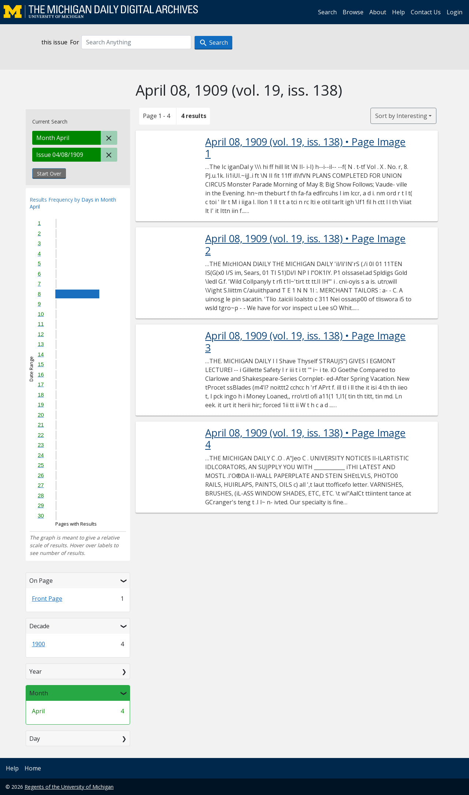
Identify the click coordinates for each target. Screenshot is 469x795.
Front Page (47, 599)
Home (33, 768)
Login (454, 12)
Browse (353, 12)
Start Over (49, 173)
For (74, 42)
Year (35, 671)
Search (327, 12)
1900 (38, 644)
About (377, 12)
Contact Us (426, 12)
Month (38, 693)
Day (34, 739)
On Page (41, 581)
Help (398, 12)
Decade (39, 626)
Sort (401, 116)
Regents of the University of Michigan (69, 786)
